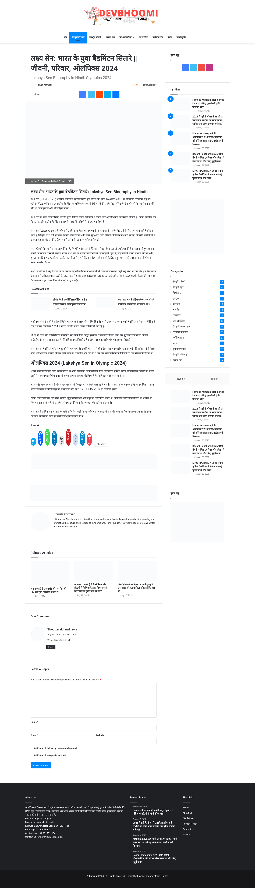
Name (34, 722)
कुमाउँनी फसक (179, 348)
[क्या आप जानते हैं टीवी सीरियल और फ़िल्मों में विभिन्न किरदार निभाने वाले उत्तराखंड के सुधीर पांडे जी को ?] (93, 571)
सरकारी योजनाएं (180, 332)
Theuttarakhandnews (62, 629)
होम (65, 37)
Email (34, 735)
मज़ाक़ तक (110, 37)
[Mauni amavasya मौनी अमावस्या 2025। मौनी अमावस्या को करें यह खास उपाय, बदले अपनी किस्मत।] (180, 138)
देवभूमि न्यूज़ (178, 287)
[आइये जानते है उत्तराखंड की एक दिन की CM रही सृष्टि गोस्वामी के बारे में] (50, 573)
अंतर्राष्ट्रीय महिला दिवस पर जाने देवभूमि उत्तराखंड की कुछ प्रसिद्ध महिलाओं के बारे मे (136, 588)
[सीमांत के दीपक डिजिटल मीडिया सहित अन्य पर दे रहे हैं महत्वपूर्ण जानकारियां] (40, 303)
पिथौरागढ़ (177, 292)
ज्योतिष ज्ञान (157, 37)
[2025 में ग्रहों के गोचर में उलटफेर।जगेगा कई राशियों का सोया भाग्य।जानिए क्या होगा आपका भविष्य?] (180, 121)
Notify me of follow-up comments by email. (55, 748)
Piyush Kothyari (44, 85)
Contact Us (188, 829)
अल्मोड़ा (176, 309)
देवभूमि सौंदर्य (95, 37)
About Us (187, 812)
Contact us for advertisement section (44, 837)
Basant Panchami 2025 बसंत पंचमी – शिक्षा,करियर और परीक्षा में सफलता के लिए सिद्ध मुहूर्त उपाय (208, 158)
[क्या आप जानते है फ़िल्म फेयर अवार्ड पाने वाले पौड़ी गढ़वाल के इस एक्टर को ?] (105, 302)
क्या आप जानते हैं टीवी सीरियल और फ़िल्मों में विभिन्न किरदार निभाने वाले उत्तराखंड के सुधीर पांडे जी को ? (90, 588)
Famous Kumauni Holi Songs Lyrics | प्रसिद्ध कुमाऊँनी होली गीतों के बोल (208, 103)
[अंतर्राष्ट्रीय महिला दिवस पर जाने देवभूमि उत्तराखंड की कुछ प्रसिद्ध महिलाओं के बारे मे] (137, 571)
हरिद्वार (176, 298)
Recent (181, 378)
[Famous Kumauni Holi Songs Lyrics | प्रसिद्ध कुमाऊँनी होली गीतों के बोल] (180, 104)
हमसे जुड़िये (181, 37)
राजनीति (176, 315)
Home (186, 807)
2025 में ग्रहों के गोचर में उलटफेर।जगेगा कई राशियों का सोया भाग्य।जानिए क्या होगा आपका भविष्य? (207, 120)
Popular (213, 378)
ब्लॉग (170, 37)
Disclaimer (188, 818)
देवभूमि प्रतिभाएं (78, 37)
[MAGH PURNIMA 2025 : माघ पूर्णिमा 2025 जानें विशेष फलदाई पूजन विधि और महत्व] (180, 175)
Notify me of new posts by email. (50, 755)
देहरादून (176, 304)
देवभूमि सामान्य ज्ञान (181, 326)
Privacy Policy (190, 823)
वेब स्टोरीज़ (143, 37)
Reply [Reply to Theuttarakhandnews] (51, 647)
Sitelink (186, 834)
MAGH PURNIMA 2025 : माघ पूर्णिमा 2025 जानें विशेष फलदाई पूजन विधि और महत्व (207, 174)
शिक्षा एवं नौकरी (125, 37)
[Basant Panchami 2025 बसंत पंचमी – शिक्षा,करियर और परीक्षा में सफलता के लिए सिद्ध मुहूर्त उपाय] (180, 158)
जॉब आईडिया (179, 320)
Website (100, 735)
